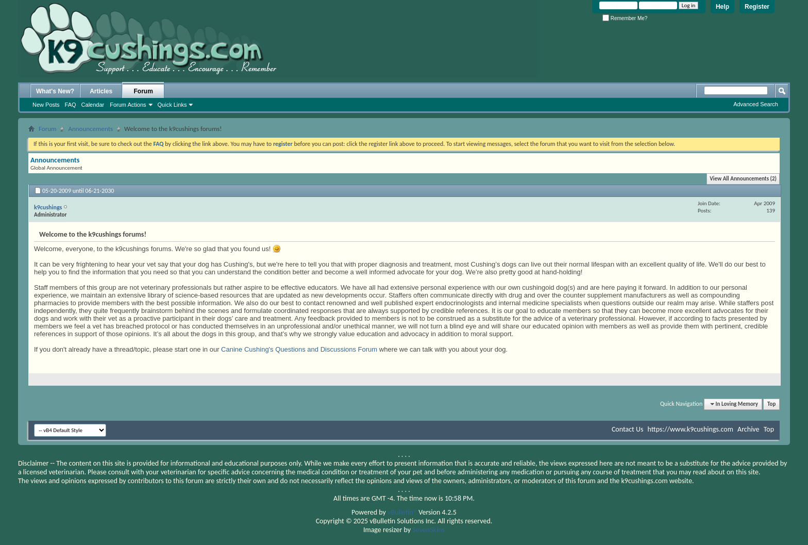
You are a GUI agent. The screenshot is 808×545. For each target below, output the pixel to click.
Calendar (93, 105)
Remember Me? (624, 18)
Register (757, 6)
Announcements (90, 129)
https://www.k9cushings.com (690, 429)
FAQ (70, 105)
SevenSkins (428, 529)
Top (771, 404)
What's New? (55, 91)
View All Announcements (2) (743, 178)
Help (722, 6)
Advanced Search (755, 104)
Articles (101, 91)
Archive (748, 429)
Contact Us (628, 429)
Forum (143, 91)
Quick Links (172, 105)
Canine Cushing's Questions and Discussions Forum (299, 349)
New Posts (46, 105)
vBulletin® (402, 512)
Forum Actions (128, 105)
